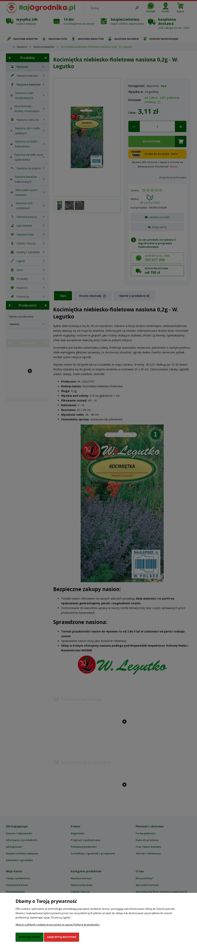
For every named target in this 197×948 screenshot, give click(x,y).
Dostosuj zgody (29, 937)
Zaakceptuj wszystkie (61, 937)
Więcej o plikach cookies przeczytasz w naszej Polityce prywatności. (58, 924)
